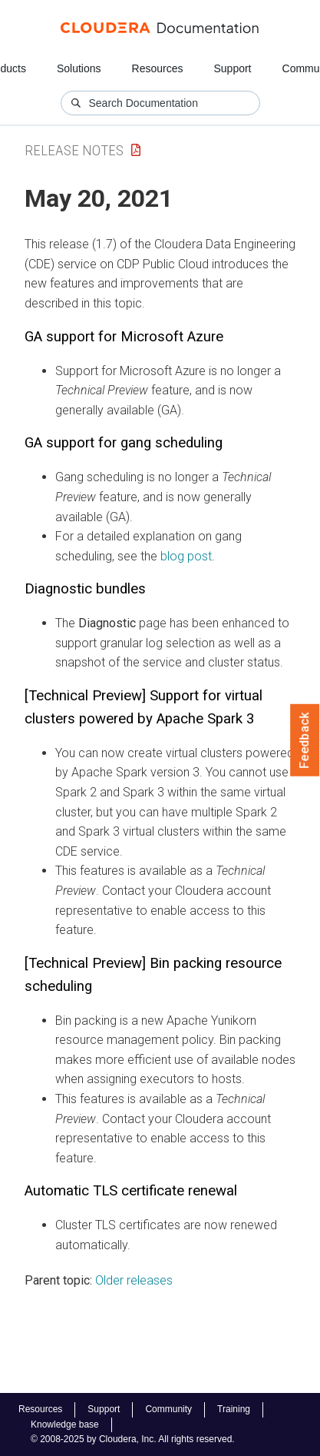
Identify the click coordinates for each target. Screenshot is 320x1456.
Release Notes (74, 150)
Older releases (134, 1280)
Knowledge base (65, 1424)
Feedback (305, 740)
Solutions (79, 68)
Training (233, 1409)
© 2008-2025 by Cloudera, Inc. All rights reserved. (133, 1439)
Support (232, 68)
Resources (157, 68)
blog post (186, 556)
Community (168, 1409)
